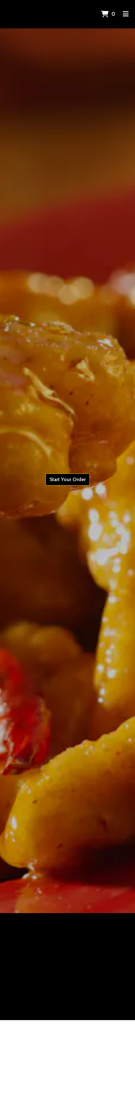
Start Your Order (68, 479)
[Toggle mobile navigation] (125, 14)
